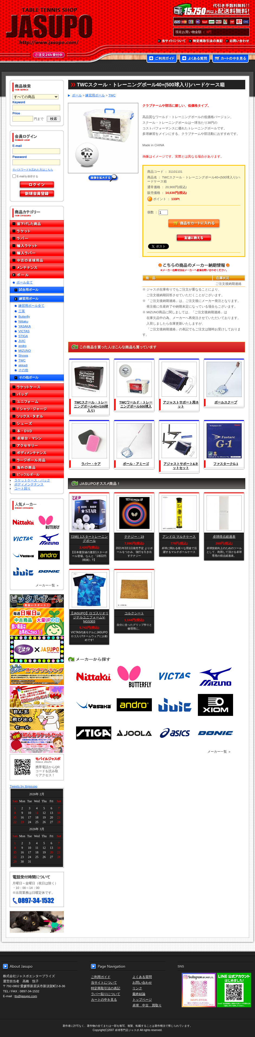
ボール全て (25, 282)
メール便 (37, 922)
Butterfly (24, 316)
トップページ (142, 999)
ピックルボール (37, 474)
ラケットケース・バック (32, 480)
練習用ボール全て (31, 305)
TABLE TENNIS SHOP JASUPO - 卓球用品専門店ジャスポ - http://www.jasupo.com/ (49, 26)
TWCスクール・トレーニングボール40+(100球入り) (91, 406)
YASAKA (24, 326)
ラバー (37, 238)
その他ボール (28, 377)
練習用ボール (28, 298)
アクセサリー (37, 445)
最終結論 (138, 994)
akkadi (23, 365)
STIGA (23, 336)
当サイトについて (172, 41)
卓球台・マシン (37, 438)
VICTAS (24, 331)
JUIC (21, 341)
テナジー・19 (134, 536)
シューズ (37, 423)
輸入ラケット (37, 245)
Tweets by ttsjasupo (23, 786)
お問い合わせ (238, 41)
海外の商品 (37, 467)
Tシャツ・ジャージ (37, 409)
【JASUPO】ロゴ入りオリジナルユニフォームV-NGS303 (89, 617)
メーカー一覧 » (46, 585)
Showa (23, 355)
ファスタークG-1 (225, 463)
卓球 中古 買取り (147, 1005)
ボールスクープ (225, 402)
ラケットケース (37, 387)
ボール (37, 275)
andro (22, 345)
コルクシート (134, 613)
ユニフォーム (37, 401)
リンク (137, 988)
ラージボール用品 (37, 460)
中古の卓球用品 (37, 260)
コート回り (22, 488)
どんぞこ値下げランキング (37, 674)
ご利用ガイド (162, 59)
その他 (23, 370)
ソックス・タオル (37, 416)
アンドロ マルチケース (179, 536)
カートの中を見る (230, 59)
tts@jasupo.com (26, 996)
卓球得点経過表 (224, 536)
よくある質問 (195, 59)
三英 (21, 311)
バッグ (37, 394)
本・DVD (37, 431)
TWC (21, 360)
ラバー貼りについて (105, 994)
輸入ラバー (37, 253)
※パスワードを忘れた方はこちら (32, 169)
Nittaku (23, 321)
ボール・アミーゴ (136, 463)
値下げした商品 (37, 223)
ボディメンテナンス (37, 452)
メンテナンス (37, 267)
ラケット (37, 231)
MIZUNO (24, 350)
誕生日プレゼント (37, 697)
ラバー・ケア (91, 463)
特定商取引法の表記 (206, 41)
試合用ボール (28, 289)
